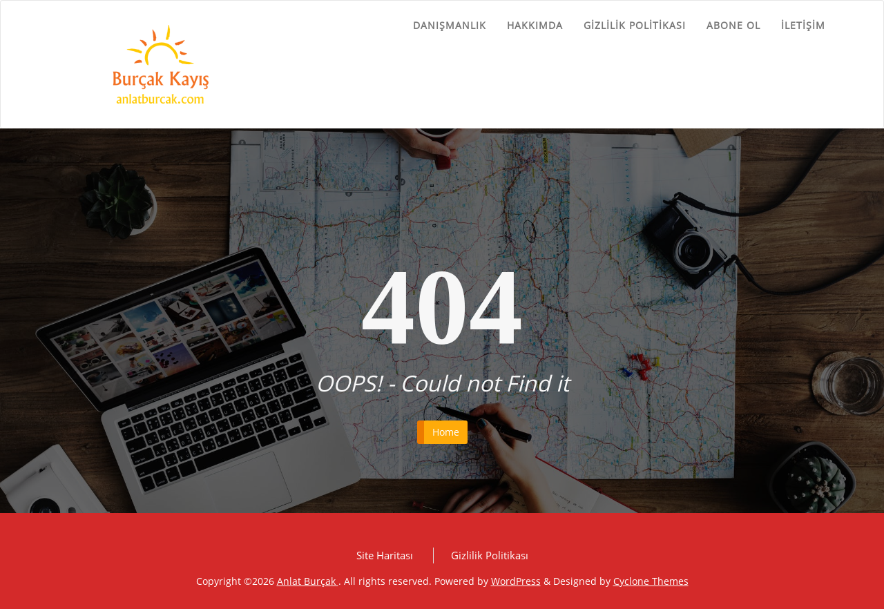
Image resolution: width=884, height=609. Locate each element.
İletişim (803, 25)
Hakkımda (535, 25)
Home (445, 431)
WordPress (516, 581)
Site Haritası (384, 555)
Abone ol (733, 25)
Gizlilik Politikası (635, 25)
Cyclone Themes (651, 581)
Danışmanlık (449, 25)
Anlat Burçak (307, 581)
